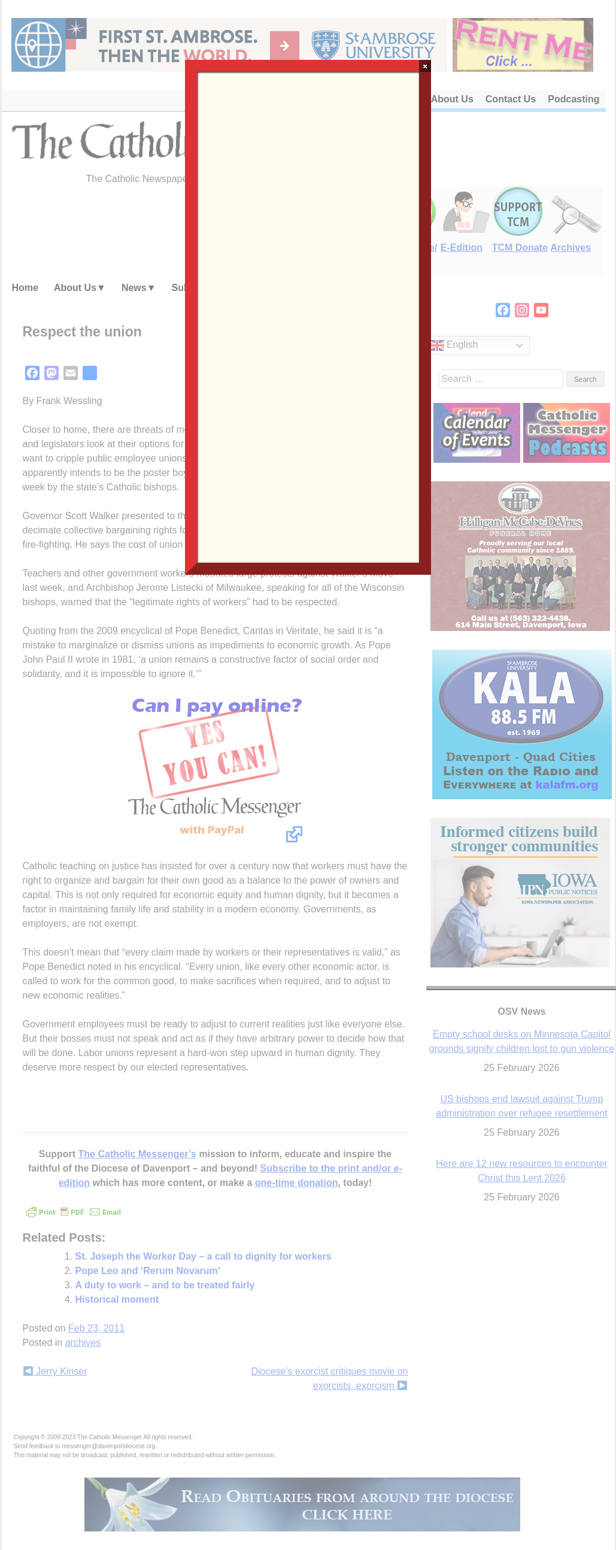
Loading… (308, 316)
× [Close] (425, 66)
